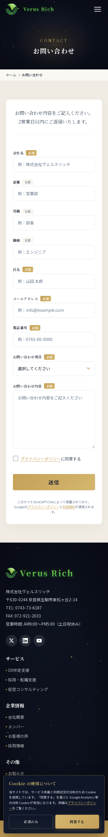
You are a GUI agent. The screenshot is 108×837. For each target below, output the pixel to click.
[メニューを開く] (97, 9)
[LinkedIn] (25, 640)
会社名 (25, 153)
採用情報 (16, 745)
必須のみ (31, 821)
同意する (77, 821)
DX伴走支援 (18, 670)
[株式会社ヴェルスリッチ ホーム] (30, 9)
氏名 (23, 269)
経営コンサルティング (28, 689)
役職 (23, 211)
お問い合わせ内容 (34, 386)
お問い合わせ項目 (34, 356)
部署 (23, 182)
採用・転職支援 (22, 680)
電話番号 (26, 327)
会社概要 (16, 717)
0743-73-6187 (28, 608)
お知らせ (16, 773)
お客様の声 (18, 736)
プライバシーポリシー (40, 458)
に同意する (50, 458)
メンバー (16, 726)
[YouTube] (39, 640)
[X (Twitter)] (11, 640)
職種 (23, 240)
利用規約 (68, 506)
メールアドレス (32, 298)
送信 (54, 482)
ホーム (11, 74)
